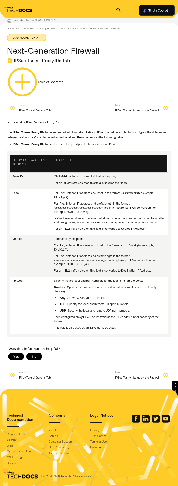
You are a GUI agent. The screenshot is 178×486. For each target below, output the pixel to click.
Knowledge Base (59, 453)
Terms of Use (98, 441)
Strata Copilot (155, 10)
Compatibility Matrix (19, 451)
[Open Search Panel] (118, 10)
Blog (10, 445)
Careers (54, 435)
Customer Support (60, 441)
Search (11, 439)
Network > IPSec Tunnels (73, 28)
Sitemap (12, 463)
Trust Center (98, 435)
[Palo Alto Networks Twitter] (156, 421)
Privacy (94, 430)
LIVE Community (59, 447)
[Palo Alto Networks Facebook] (136, 421)
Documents (97, 447)
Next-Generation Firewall (30, 28)
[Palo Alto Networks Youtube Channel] (166, 421)
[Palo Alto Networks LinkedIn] (146, 421)
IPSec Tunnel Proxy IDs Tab (105, 28)
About (52, 430)
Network (52, 28)
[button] (175, 389)
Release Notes (16, 434)
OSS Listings (15, 457)
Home (10, 28)
